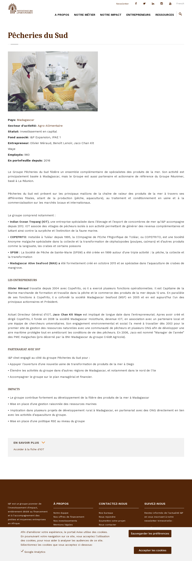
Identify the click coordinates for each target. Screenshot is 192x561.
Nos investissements (65, 520)
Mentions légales (63, 524)
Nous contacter (107, 524)
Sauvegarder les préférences (150, 533)
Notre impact (111, 14)
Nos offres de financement (68, 517)
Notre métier (84, 14)
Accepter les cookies (152, 550)
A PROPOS (62, 14)
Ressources (164, 14)
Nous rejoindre (107, 517)
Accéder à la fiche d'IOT (29, 449)
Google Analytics (34, 551)
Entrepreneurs (138, 14)
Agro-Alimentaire (50, 125)
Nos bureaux (106, 513)
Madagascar (25, 120)
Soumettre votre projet (112, 520)
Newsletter (122, 3)
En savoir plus (26, 441)
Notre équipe (60, 513)
